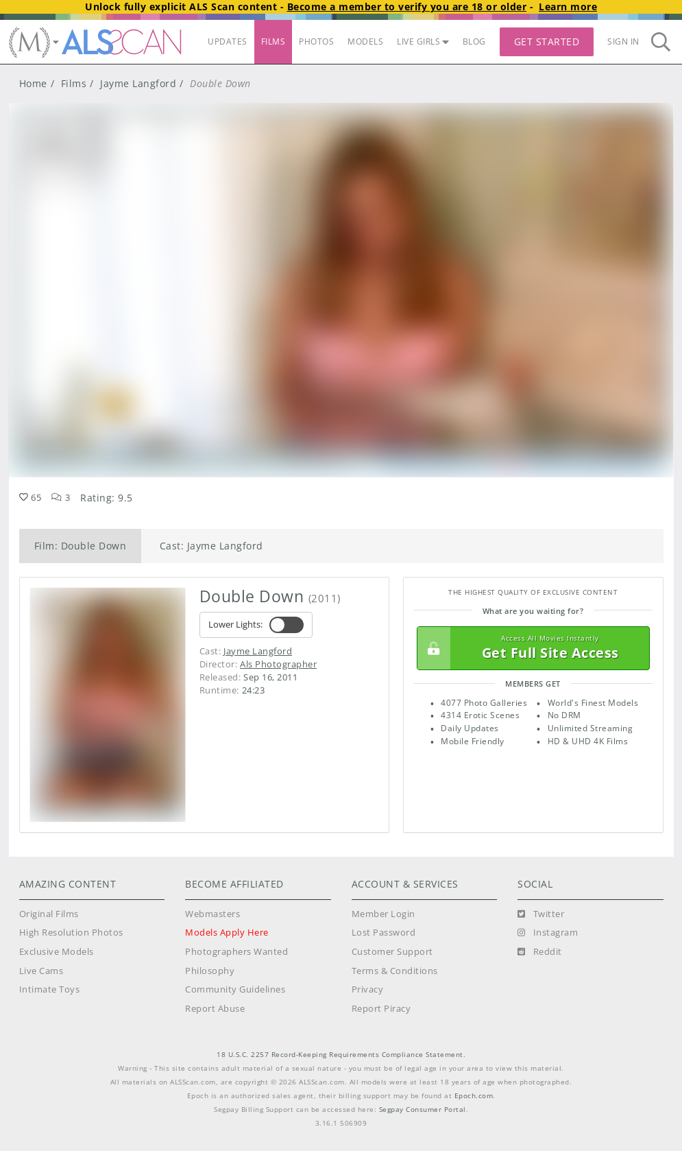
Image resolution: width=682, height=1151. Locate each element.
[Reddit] (539, 952)
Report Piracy (381, 1008)
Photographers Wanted (236, 952)
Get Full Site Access (529, 648)
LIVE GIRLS (423, 41)
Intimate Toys (49, 989)
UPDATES (227, 41)
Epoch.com (474, 1095)
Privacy (368, 989)
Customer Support (392, 952)
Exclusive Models (56, 952)
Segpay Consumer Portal (422, 1109)
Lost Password (384, 932)
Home (33, 83)
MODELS (365, 41)
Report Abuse (215, 1008)
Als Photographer (278, 664)
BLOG (474, 41)
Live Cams (41, 971)
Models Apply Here (227, 932)
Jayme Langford (138, 83)
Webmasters (212, 914)
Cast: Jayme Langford (211, 545)
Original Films (49, 914)
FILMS (273, 41)
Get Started (547, 41)
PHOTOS (316, 41)
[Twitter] (540, 914)
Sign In (623, 41)
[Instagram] (547, 933)
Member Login (383, 914)
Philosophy (209, 971)
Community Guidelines (235, 989)
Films (74, 83)
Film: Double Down (80, 545)
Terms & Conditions (395, 971)
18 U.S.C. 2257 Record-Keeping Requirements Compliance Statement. (341, 1054)
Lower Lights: (256, 625)
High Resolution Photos (71, 932)
